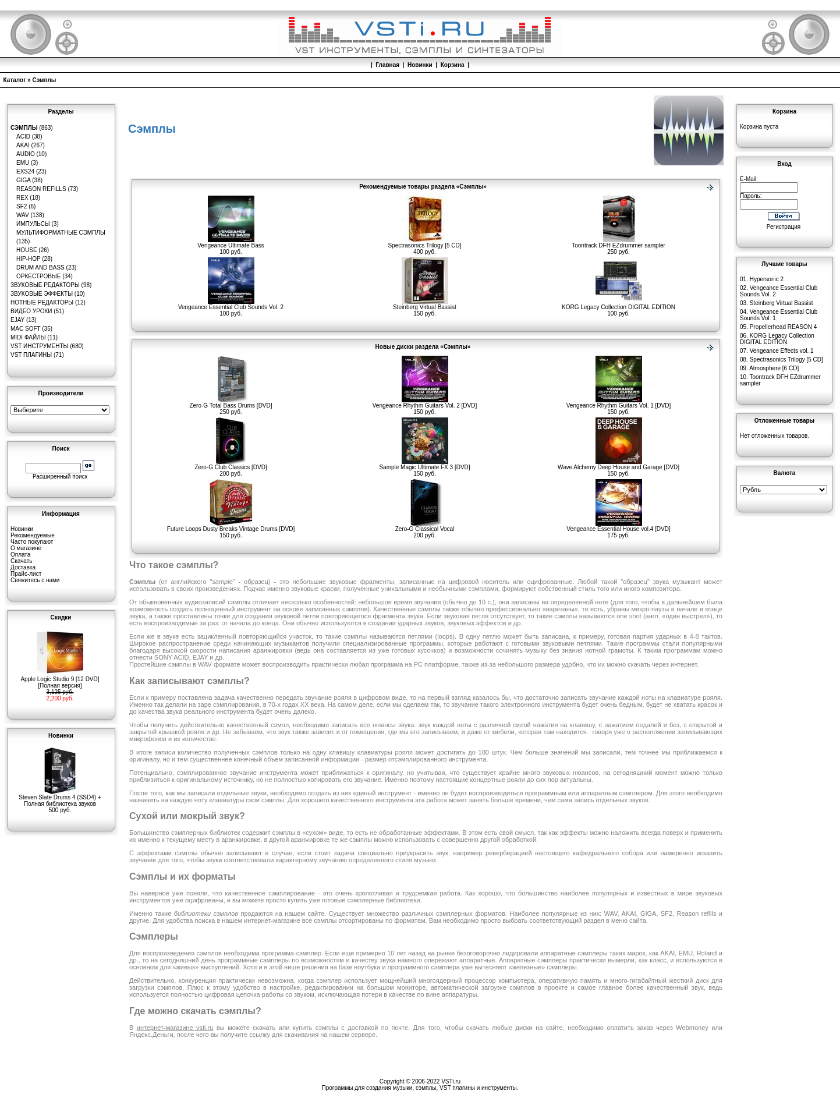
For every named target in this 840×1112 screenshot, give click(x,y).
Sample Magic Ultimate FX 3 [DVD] (424, 464)
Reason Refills (41, 189)
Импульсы (33, 224)
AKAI (23, 145)
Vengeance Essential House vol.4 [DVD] (618, 526)
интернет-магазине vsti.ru (175, 1027)
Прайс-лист (25, 574)
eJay (17, 320)
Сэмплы (44, 80)
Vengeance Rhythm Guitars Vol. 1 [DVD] (618, 403)
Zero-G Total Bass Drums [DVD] (230, 403)
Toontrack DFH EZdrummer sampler (618, 243)
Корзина (453, 65)
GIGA (23, 180)
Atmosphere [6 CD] (774, 368)
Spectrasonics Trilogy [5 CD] (424, 243)
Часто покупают (31, 542)
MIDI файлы (28, 337)
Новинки (420, 65)
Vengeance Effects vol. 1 (782, 351)
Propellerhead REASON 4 (783, 327)
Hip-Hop (28, 259)
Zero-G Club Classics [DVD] (230, 464)
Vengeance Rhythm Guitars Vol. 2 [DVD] (425, 403)
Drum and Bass (40, 267)
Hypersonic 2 (767, 279)
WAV (22, 215)
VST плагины (31, 355)
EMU (22, 163)
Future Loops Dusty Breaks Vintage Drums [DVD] (231, 526)
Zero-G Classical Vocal (425, 526)
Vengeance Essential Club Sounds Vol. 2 (230, 304)
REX (22, 197)
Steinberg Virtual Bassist (424, 304)
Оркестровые (38, 276)
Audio (25, 154)
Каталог (14, 80)
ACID (23, 136)
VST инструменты (39, 346)
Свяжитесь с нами (34, 580)
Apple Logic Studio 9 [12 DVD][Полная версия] (59, 680)
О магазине (25, 548)
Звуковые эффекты (41, 294)
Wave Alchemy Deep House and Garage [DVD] (618, 464)
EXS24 (25, 171)
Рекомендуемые (32, 535)
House (26, 250)
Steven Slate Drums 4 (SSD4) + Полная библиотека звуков (60, 798)
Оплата (20, 554)
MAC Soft (25, 328)
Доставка (23, 567)
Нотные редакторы (41, 302)
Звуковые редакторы (45, 285)
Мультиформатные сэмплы (60, 232)
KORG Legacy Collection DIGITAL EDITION (618, 304)
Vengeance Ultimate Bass (230, 243)
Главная (387, 65)
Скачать (21, 561)
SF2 (21, 206)
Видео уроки (31, 311)
